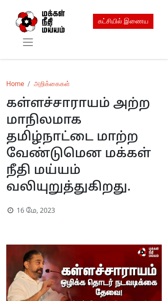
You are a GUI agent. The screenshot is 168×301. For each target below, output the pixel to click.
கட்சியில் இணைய (123, 21)
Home (15, 84)
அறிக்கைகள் (52, 84)
